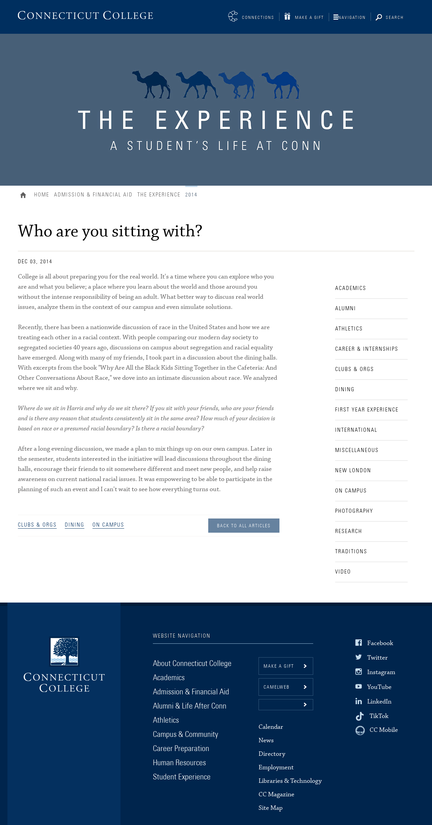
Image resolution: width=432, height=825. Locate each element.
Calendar (271, 727)
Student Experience (182, 777)
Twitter (377, 658)
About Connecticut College (192, 664)
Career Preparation (181, 749)
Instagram (381, 672)
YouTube (379, 687)
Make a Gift (309, 18)
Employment (276, 767)
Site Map (270, 808)
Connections (258, 18)
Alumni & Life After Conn (189, 706)
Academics (169, 678)
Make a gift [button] (279, 666)
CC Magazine (276, 794)
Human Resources (179, 763)
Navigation (352, 18)
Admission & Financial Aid (93, 194)
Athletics (166, 720)
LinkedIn (379, 701)
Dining (74, 525)
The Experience (159, 194)
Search (395, 18)
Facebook (380, 643)
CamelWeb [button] (277, 687)
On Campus (108, 525)
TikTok (379, 716)
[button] (286, 704)
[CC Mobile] (376, 730)
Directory (272, 754)
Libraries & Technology (290, 781)
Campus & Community (185, 734)
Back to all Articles (244, 526)
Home (25, 196)
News (266, 740)
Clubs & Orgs (37, 525)
